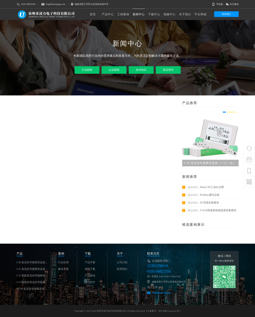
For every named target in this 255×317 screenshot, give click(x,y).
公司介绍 (122, 262)
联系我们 (226, 14)
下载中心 (154, 14)
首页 (93, 14)
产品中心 (108, 14)
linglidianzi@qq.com (161, 292)
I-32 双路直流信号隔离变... (32, 275)
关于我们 (185, 14)
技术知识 (141, 69)
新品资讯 (168, 69)
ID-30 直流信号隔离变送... (31, 288)
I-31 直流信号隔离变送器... (32, 269)
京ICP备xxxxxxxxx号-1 (169, 311)
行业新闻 (87, 69)
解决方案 (63, 269)
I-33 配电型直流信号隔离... (32, 282)
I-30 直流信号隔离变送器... (32, 262)
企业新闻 (114, 69)
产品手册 (90, 262)
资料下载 (90, 269)
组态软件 (90, 282)
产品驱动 (90, 275)
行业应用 (63, 262)
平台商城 (200, 14)
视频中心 (170, 14)
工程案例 (123, 14)
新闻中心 (139, 14)
